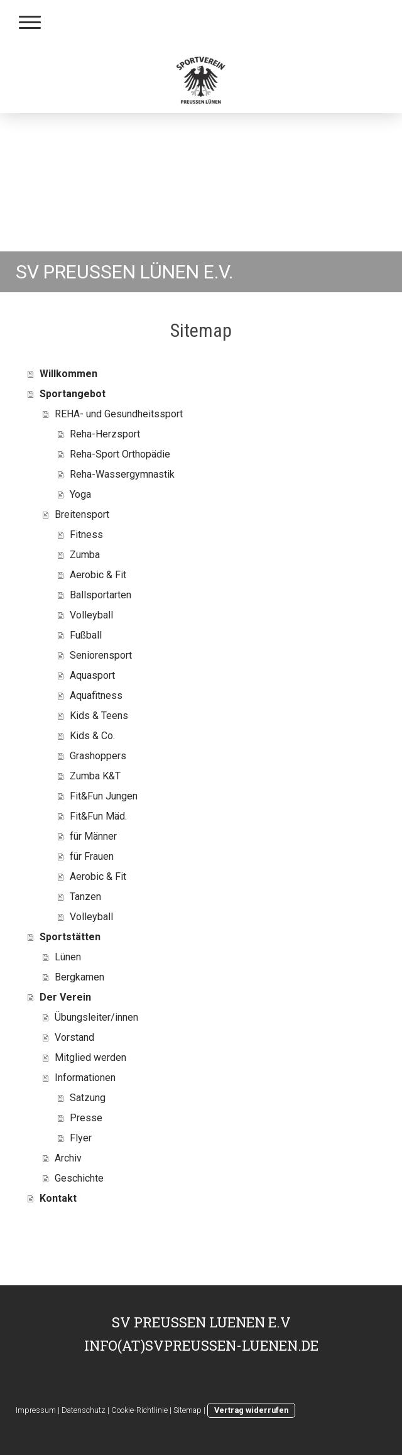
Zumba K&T (95, 776)
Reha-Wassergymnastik (122, 474)
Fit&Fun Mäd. (98, 816)
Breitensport (82, 514)
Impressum (36, 1410)
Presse (86, 1118)
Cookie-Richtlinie (139, 1410)
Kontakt (58, 1198)
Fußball (86, 635)
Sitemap (187, 1410)
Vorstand (74, 1037)
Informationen (85, 1078)
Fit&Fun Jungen (104, 796)
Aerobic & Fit (98, 575)
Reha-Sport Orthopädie (120, 454)
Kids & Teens (99, 716)
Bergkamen (79, 977)
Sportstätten (70, 937)
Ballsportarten (100, 595)
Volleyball (91, 615)
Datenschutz (84, 1410)
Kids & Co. (92, 736)
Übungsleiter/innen (96, 1017)
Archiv (68, 1158)
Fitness (86, 535)
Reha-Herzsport (105, 434)
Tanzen (85, 897)
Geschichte (79, 1178)
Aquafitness (96, 695)
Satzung (88, 1098)
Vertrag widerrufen (251, 1410)
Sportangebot (73, 394)
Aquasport (92, 675)
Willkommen (68, 374)
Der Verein (65, 997)
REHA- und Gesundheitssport (119, 414)
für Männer (93, 836)
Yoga (80, 494)
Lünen (68, 957)
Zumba (85, 555)
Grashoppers (98, 756)
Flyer (81, 1138)
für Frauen (92, 856)
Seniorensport (101, 655)
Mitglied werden (90, 1057)
